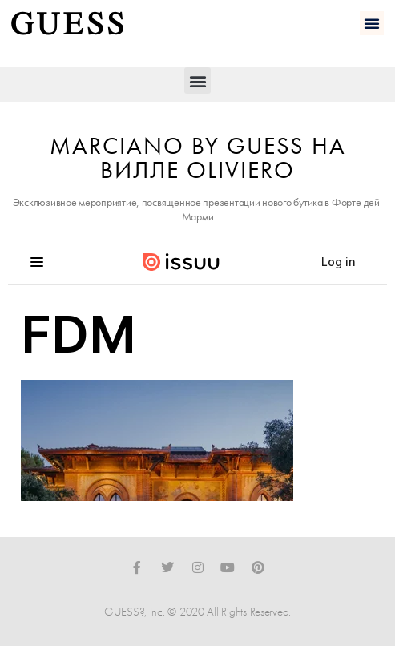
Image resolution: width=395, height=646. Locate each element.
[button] (372, 23)
